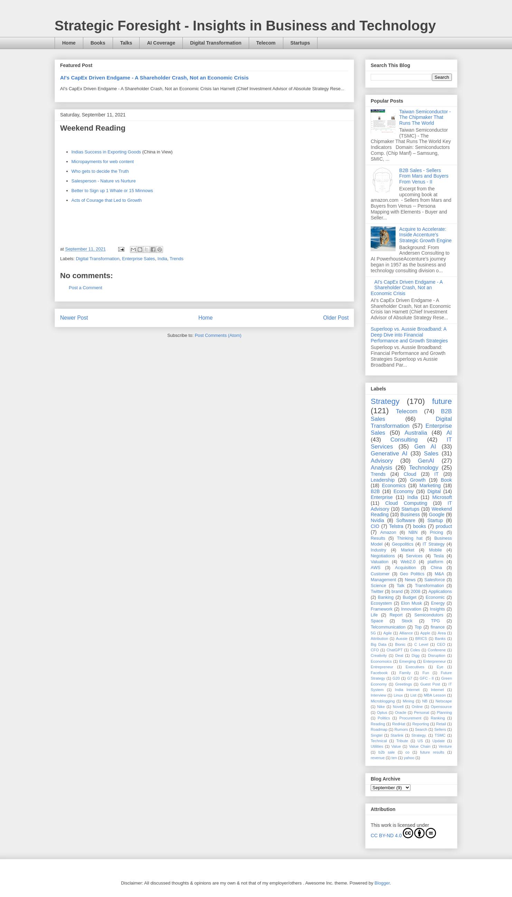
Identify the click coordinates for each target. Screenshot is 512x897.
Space (377, 621)
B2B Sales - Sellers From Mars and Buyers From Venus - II (423, 176)
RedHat (398, 724)
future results (432, 752)
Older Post (336, 318)
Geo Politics (412, 574)
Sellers (440, 729)
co (407, 752)
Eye (440, 667)
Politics (384, 718)
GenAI (426, 460)
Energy (438, 603)
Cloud (410, 474)
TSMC (440, 735)
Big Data (378, 644)
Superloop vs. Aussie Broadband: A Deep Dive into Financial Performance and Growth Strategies (409, 334)
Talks (126, 43)
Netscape (444, 701)
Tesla (439, 556)
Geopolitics (402, 544)
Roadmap (379, 729)
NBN (413, 532)
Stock (407, 621)
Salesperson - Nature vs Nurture (104, 180)
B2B (375, 491)
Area (442, 633)
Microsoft (442, 497)
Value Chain (419, 746)
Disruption (436, 655)
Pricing (436, 532)
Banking (386, 597)
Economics (394, 485)
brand (396, 591)
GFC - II (427, 678)
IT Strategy (434, 544)
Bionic (400, 644)
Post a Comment (85, 287)
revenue (378, 758)
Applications (440, 591)
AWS (375, 567)
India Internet (407, 690)
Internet (437, 690)
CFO (375, 650)
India (162, 258)
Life (374, 615)
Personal (421, 712)
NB (425, 701)
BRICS (421, 638)
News (410, 579)
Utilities (377, 746)
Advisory (382, 460)
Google (436, 514)
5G (373, 633)
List (413, 695)
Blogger (382, 883)
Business (410, 514)
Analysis (381, 467)
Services (414, 556)
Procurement (410, 718)
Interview (378, 695)
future (442, 401)
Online (417, 707)
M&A (439, 574)
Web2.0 (407, 561)
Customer (380, 574)
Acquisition (405, 567)
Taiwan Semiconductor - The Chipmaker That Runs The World (425, 117)
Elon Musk (411, 603)
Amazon (388, 532)
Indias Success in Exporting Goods (106, 151)
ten (394, 758)
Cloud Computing (406, 503)
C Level (421, 644)
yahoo (409, 758)
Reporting (420, 724)
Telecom (266, 43)
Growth (418, 480)
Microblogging (383, 701)
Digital (434, 491)
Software (405, 520)
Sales (431, 453)
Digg (415, 655)
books (419, 526)
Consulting (404, 439)
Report (395, 615)
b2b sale (386, 752)
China (436, 567)
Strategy (385, 401)
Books (98, 43)
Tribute (402, 741)
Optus (382, 712)
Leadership (383, 480)
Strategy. (419, 735)
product (444, 526)
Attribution (379, 638)
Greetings (403, 684)
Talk (400, 585)
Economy (404, 491)
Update (438, 741)
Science (378, 585)
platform (435, 561)
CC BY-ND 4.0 (403, 833)
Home (69, 43)
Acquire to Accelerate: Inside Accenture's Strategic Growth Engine (425, 235)
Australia (416, 432)
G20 (396, 678)
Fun (426, 673)
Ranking (438, 718)
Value (396, 746)
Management (383, 579)
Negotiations (383, 556)
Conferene (437, 650)
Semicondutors (428, 615)
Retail (441, 724)
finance (438, 627)
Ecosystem (381, 603)
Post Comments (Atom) (218, 335)
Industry (378, 550)
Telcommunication (388, 627)
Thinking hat (410, 538)
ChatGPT (395, 650)
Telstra (396, 526)
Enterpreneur (434, 661)
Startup (435, 520)
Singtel (376, 735)
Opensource (441, 707)
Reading (378, 724)
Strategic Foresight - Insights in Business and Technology (245, 25)
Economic (435, 597)
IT (436, 474)
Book (446, 480)
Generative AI (389, 453)
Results (378, 538)
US (420, 741)
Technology (423, 467)
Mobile (435, 550)
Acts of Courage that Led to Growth (107, 200)
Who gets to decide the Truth (100, 171)
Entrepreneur (382, 667)
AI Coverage (161, 43)
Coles (415, 650)
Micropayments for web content (103, 161)
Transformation (429, 585)
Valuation (380, 561)
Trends (176, 258)
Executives (415, 667)
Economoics (381, 661)
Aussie (402, 638)
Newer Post (74, 318)
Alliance (406, 633)
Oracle (400, 712)
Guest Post (430, 684)
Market (408, 550)
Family (405, 673)
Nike (381, 707)
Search (421, 729)
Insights (437, 609)
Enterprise (382, 497)
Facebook (379, 673)
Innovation (411, 609)
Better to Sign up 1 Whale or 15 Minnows (112, 190)
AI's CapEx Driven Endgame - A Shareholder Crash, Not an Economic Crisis (154, 78)
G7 (409, 678)
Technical (379, 741)
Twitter (377, 591)
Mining (408, 701)
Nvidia (377, 520)
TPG (435, 621)
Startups (300, 43)
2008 (415, 591)
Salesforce (434, 579)
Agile (387, 633)
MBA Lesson (435, 695)
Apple (425, 633)
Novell (398, 707)
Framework (381, 609)
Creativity (379, 655)
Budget (410, 597)
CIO (375, 526)
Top (418, 627)
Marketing (429, 485)
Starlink (396, 735)
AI (449, 432)
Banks (440, 638)
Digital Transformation (215, 43)
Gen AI (425, 446)
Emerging (407, 661)
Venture (445, 746)
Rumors (401, 729)
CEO (441, 644)
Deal (399, 655)
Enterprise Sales (138, 258)
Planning (444, 712)
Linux (398, 695)
